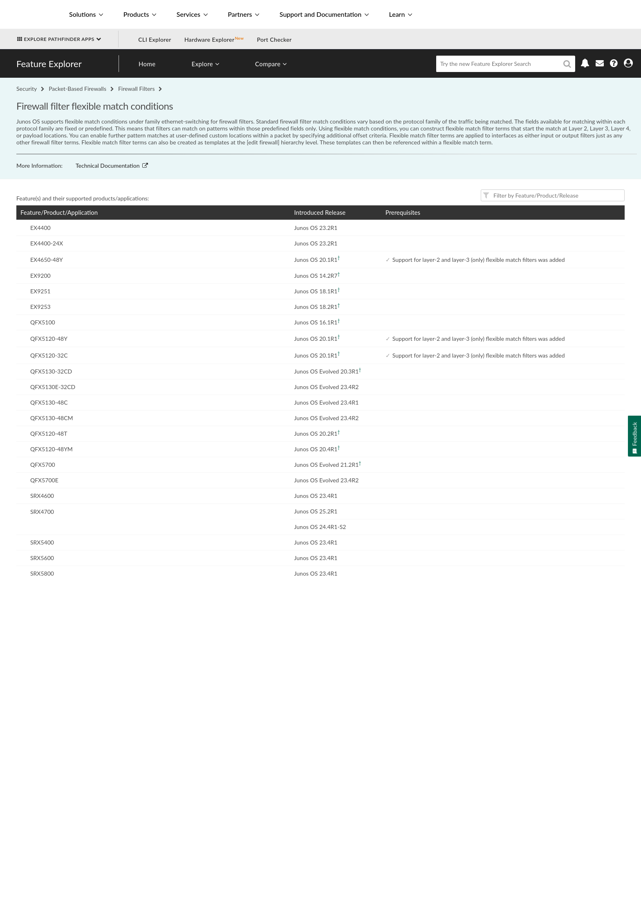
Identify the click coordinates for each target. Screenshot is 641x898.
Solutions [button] (86, 14)
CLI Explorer (154, 39)
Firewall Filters (136, 88)
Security (26, 88)
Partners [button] (243, 14)
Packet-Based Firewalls (77, 88)
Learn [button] (400, 14)
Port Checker (274, 39)
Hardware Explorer (209, 39)
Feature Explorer (49, 63)
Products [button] (139, 14)
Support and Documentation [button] (324, 14)
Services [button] (192, 14)
